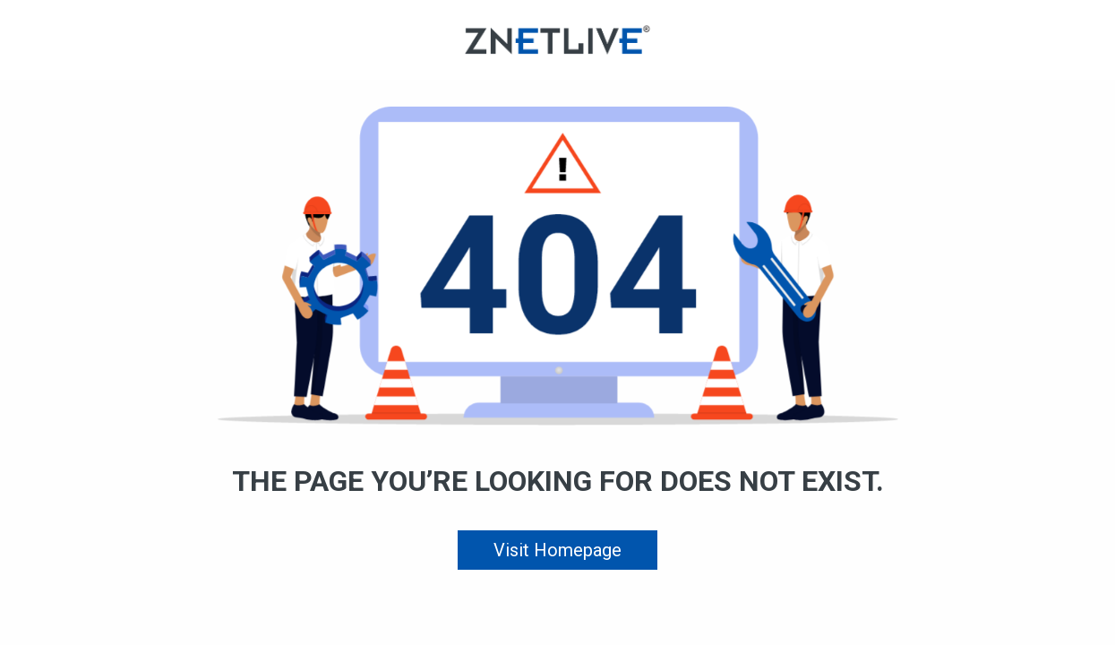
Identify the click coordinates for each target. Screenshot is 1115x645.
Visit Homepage (557, 550)
